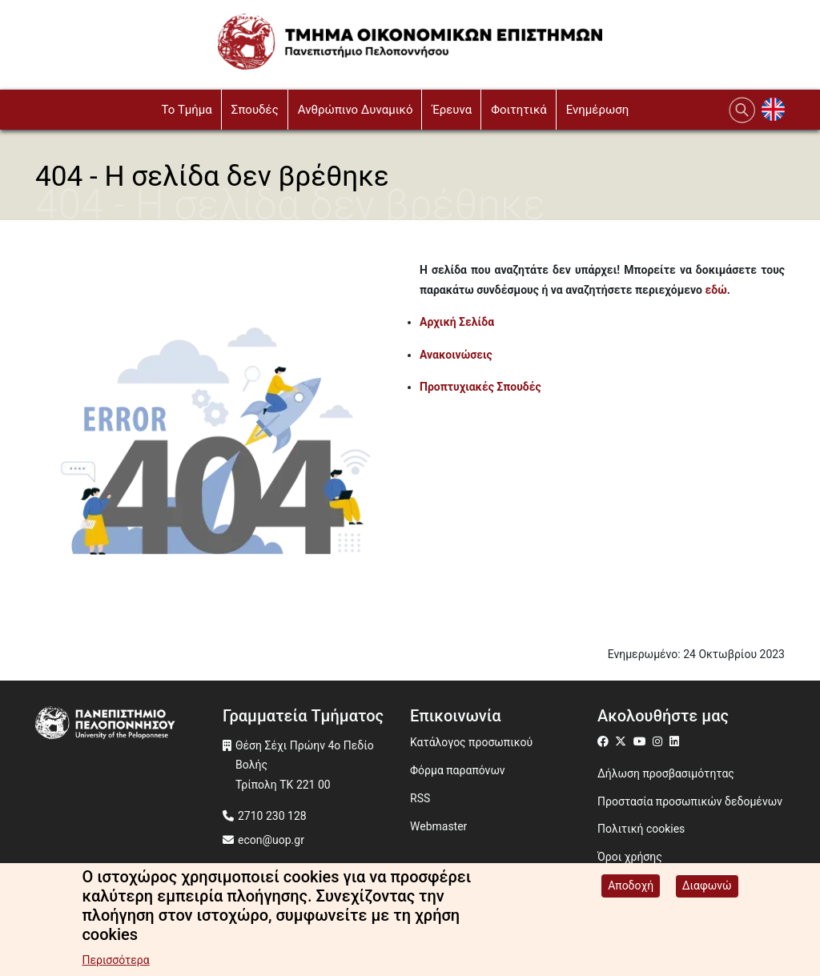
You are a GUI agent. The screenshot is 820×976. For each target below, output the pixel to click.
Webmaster (438, 826)
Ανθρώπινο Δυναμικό (355, 109)
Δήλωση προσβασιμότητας (665, 773)
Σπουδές (255, 109)
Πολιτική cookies (641, 828)
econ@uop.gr (271, 839)
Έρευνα (452, 109)
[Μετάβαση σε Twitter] (622, 741)
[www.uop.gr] (129, 724)
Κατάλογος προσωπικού (471, 742)
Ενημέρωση (597, 109)
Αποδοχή (630, 888)
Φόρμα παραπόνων (457, 770)
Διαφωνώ (707, 888)
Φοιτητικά (519, 109)
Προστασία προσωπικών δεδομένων (689, 801)
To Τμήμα (186, 109)
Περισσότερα (115, 962)
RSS (420, 798)
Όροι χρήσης (629, 856)
